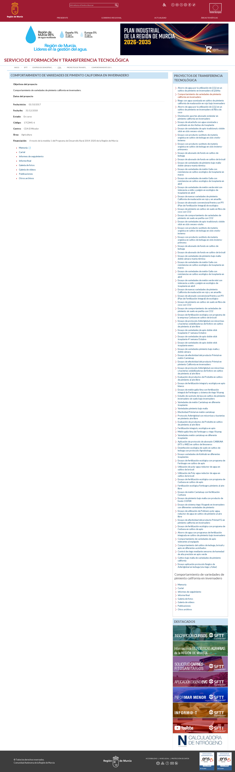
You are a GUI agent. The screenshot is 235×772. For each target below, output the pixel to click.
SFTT (25, 67)
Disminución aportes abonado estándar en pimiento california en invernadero (198, 117)
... (60, 68)
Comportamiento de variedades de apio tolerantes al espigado (197, 540)
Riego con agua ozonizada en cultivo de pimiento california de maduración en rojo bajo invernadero (201, 102)
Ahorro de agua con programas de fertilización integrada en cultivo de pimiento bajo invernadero (201, 534)
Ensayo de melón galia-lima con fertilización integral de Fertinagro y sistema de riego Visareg (201, 391)
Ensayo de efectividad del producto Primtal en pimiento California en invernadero (200, 363)
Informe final (25, 160)
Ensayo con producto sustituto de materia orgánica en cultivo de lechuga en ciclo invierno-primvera (200, 240)
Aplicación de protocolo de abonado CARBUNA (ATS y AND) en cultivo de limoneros (200, 443)
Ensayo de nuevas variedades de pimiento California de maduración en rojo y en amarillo (199, 197)
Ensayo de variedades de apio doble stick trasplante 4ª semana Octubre (197, 338)
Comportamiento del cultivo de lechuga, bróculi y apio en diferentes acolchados (201, 546)
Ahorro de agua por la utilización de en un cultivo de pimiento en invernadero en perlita (200, 89)
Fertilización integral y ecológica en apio (196, 428)
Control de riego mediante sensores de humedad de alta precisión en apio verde (201, 553)
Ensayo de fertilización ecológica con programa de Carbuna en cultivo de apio (201, 480)
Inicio (16, 67)
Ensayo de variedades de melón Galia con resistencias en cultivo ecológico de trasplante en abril (201, 181)
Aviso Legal (164, 758)
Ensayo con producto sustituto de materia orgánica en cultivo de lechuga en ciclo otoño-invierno (199, 138)
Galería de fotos (27, 165)
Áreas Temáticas (209, 17)
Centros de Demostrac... (42, 67)
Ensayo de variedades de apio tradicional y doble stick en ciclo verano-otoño (201, 130)
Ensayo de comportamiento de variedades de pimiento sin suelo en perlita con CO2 (199, 216)
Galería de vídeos (27, 169)
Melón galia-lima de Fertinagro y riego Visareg (199, 431)
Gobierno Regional (111, 17)
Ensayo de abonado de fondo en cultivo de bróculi (201, 159)
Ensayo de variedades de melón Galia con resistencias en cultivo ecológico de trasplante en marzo (201, 172)
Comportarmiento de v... (102, 67)
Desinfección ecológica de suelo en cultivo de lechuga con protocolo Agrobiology (199, 449)
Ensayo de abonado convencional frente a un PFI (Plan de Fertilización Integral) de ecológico (201, 204)
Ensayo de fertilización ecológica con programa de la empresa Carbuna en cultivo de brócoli (201, 316)
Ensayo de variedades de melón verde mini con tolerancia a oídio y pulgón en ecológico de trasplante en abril (200, 190)
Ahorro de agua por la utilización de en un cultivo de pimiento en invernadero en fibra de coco (200, 109)
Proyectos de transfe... (77, 67)
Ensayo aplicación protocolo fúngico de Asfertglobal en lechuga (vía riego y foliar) (197, 565)
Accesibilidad (151, 758)
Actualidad (160, 17)
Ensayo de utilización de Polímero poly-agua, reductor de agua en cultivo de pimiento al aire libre (200, 514)
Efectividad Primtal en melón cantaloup (196, 412)
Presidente (62, 17)
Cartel (22, 152)
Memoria (25, 147)
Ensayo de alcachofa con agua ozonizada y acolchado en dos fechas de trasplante (198, 123)
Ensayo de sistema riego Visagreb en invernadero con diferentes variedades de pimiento (201, 506)
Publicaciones (26, 173)
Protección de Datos (180, 758)
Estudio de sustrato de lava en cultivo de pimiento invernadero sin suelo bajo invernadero (201, 397)
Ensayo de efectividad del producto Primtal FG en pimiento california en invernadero (201, 521)
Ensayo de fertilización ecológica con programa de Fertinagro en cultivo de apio (201, 462)
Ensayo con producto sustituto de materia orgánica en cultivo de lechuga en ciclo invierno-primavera (200, 147)
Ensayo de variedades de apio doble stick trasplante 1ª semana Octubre (197, 331)
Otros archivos (26, 178)
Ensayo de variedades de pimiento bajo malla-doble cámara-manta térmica (200, 164)
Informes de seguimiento (31, 156)
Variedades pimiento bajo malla (193, 408)
